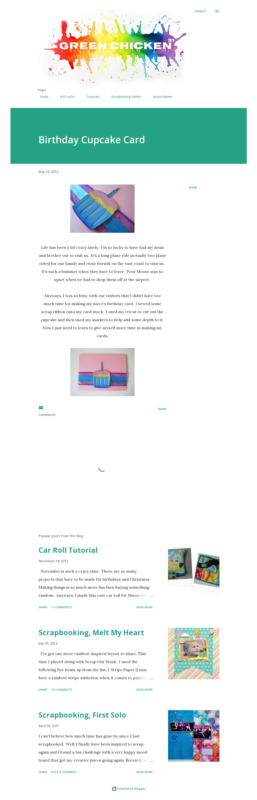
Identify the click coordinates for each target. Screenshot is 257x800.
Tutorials (90, 96)
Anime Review (160, 96)
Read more (145, 607)
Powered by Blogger (128, 789)
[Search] (200, 11)
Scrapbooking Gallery (124, 96)
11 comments (61, 607)
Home (42, 96)
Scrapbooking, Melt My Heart (91, 632)
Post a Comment (64, 772)
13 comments (61, 689)
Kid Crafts (65, 96)
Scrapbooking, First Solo (82, 715)
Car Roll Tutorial (68, 550)
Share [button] (193, 187)
